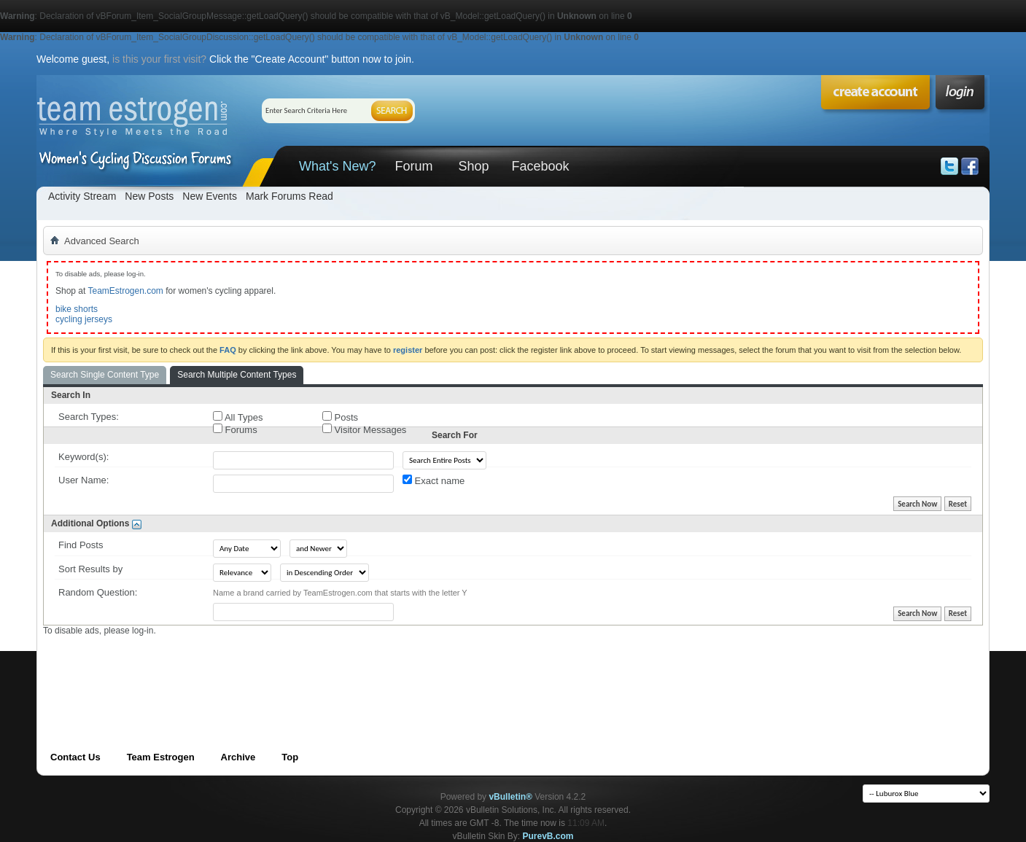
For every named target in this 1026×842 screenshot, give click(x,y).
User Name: (83, 480)
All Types (238, 417)
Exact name (434, 480)
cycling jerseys (83, 319)
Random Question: (97, 592)
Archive (238, 757)
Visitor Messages (364, 429)
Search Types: (88, 416)
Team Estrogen (161, 757)
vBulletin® (510, 797)
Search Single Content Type (104, 375)
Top (289, 757)
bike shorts (76, 309)
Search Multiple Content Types (236, 375)
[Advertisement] (308, 669)
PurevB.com (548, 836)
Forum (413, 166)
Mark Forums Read (289, 196)
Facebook (540, 166)
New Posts (149, 196)
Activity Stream (82, 196)
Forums (235, 429)
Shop (473, 166)
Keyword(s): (83, 456)
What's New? (337, 166)
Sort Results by (90, 569)
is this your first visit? (159, 59)
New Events (209, 196)
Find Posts (80, 544)
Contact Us (75, 757)
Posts (340, 417)
